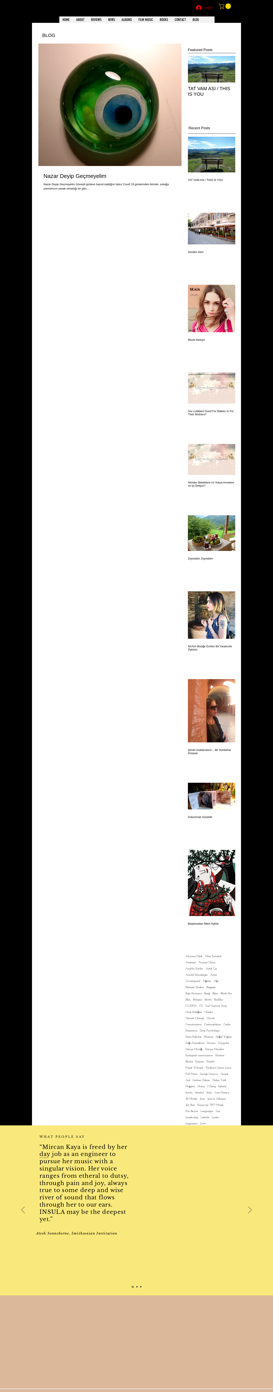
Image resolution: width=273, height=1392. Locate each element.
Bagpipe (211, 987)
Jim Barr (190, 1105)
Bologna (197, 999)
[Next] (250, 1210)
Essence (199, 1061)
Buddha (218, 999)
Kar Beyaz (192, 1111)
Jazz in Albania (216, 1098)
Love (203, 1123)
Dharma (208, 1036)
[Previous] (23, 1210)
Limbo (215, 1117)
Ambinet (191, 962)
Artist (213, 974)
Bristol (208, 999)
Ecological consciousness (199, 1055)
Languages (206, 1111)
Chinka (209, 1012)
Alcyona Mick (194, 956)
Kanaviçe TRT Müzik (210, 1105)
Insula (189, 1092)
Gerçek (224, 1074)
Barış (207, 993)
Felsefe (211, 1061)
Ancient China (207, 962)
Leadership (192, 1117)
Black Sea (226, 993)
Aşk (216, 981)
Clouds (211, 1018)
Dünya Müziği (194, 1049)
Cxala (227, 1024)
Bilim (215, 993)
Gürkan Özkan (201, 1080)
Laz (218, 1111)
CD (201, 1005)
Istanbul (199, 1092)
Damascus (191, 1030)
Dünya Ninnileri (214, 1049)
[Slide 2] (137, 1287)
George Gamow (209, 1074)
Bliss (188, 999)
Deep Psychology (210, 1030)
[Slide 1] (133, 1287)
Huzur (201, 1086)
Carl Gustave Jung (216, 1005)
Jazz (202, 1098)
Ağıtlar (207, 981)
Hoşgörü (190, 1086)
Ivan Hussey (222, 1092)
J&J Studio (191, 1098)
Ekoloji (189, 1061)
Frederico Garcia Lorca (218, 1067)
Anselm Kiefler (194, 968)
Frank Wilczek (194, 1067)
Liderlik (205, 1117)
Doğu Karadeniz (195, 1043)
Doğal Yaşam (224, 1036)
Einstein (219, 1055)
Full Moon (191, 1074)
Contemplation (212, 1024)
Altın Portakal (213, 956)
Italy (209, 1092)
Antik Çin (211, 968)
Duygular (223, 1043)
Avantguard (193, 981)
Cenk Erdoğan (194, 1012)
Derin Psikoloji (193, 1036)
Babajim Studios (195, 987)
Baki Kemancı (194, 993)
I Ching (212, 1086)
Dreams (211, 1043)
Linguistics (191, 1123)
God (188, 1080)
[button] (225, 6)
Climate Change (195, 1018)
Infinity (222, 1086)
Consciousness (194, 1024)
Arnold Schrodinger (197, 974)
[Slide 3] (140, 1287)
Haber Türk (219, 1080)
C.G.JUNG (191, 1005)
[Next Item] (228, 69)
